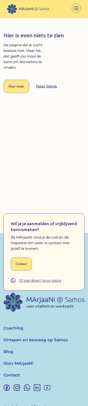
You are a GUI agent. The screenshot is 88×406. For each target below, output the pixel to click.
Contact (12, 375)
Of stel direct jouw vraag (40, 280)
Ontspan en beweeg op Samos (36, 340)
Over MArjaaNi (18, 363)
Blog (8, 351)
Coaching (13, 328)
